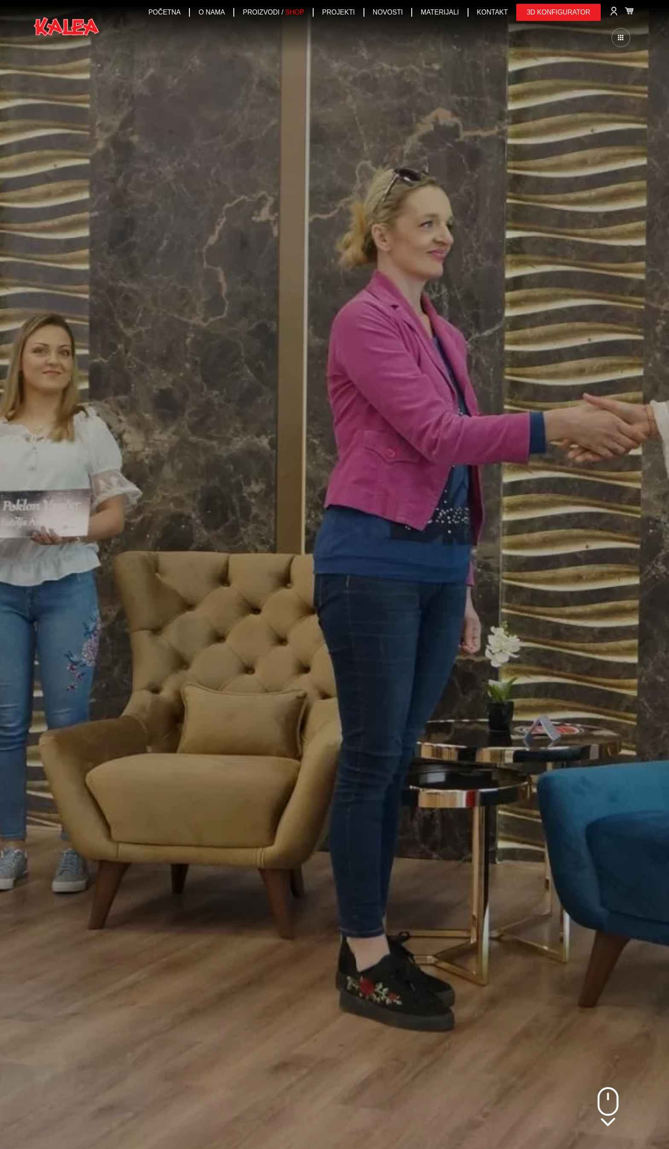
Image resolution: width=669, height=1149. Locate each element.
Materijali (440, 12)
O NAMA (211, 12)
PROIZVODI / (273, 12)
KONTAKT (492, 12)
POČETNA (164, 12)
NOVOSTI (388, 12)
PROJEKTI (338, 12)
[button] (558, 12)
